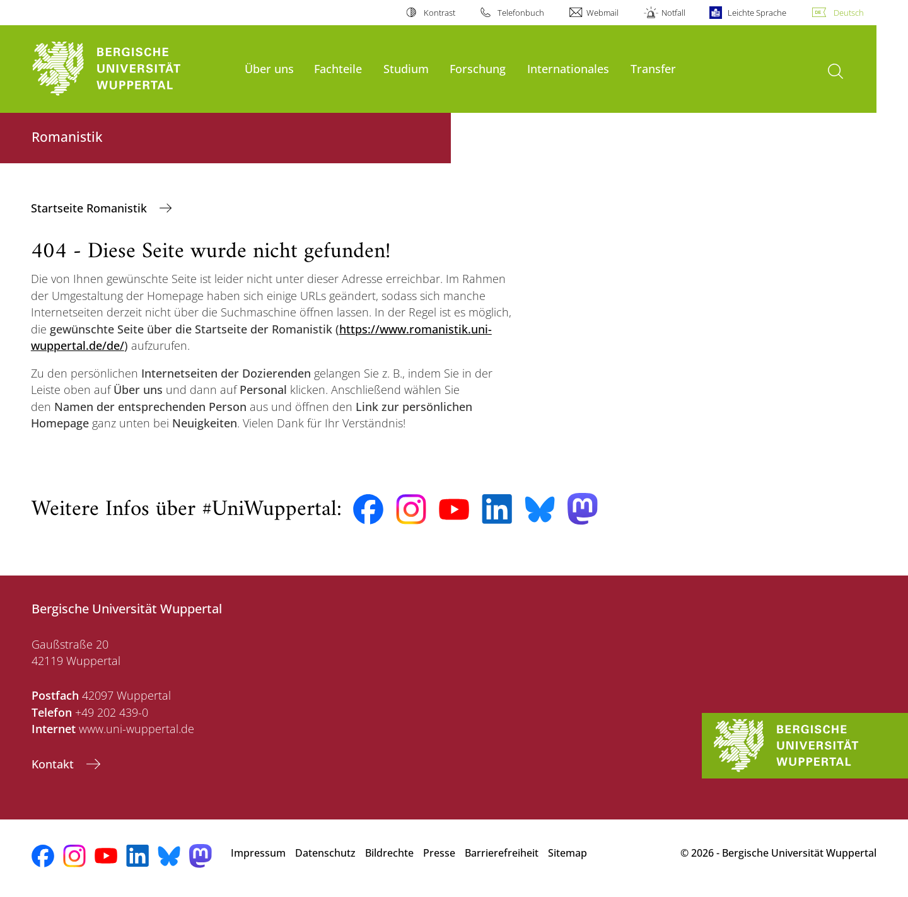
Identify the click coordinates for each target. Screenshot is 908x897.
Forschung (478, 68)
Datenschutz (325, 853)
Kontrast (439, 12)
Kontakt (54, 764)
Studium (406, 68)
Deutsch (849, 12)
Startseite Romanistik (90, 208)
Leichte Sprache (757, 12)
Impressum (258, 853)
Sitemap (567, 853)
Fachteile (338, 68)
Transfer (653, 68)
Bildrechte (389, 853)
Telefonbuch (521, 12)
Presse (439, 853)
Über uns (269, 68)
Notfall (673, 12)
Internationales (568, 68)
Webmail (602, 12)
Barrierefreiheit (501, 853)
